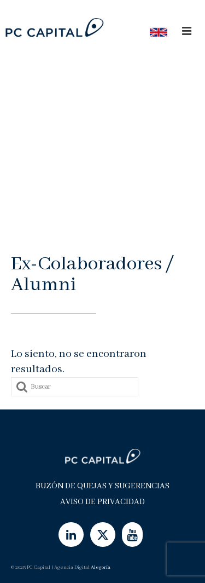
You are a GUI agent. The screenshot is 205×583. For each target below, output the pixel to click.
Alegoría (100, 567)
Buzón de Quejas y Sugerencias (102, 486)
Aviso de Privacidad (102, 502)
